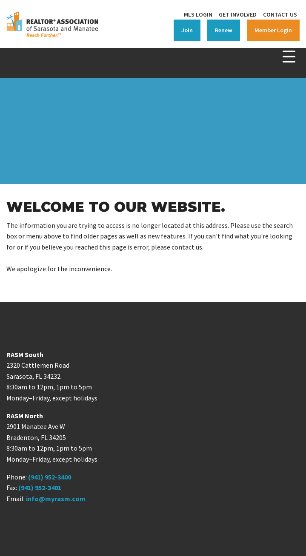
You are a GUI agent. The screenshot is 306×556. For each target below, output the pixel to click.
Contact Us (280, 14)
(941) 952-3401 (39, 487)
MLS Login (198, 14)
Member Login (273, 30)
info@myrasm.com (56, 498)
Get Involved (238, 14)
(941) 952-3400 (49, 477)
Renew (223, 30)
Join (187, 30)
